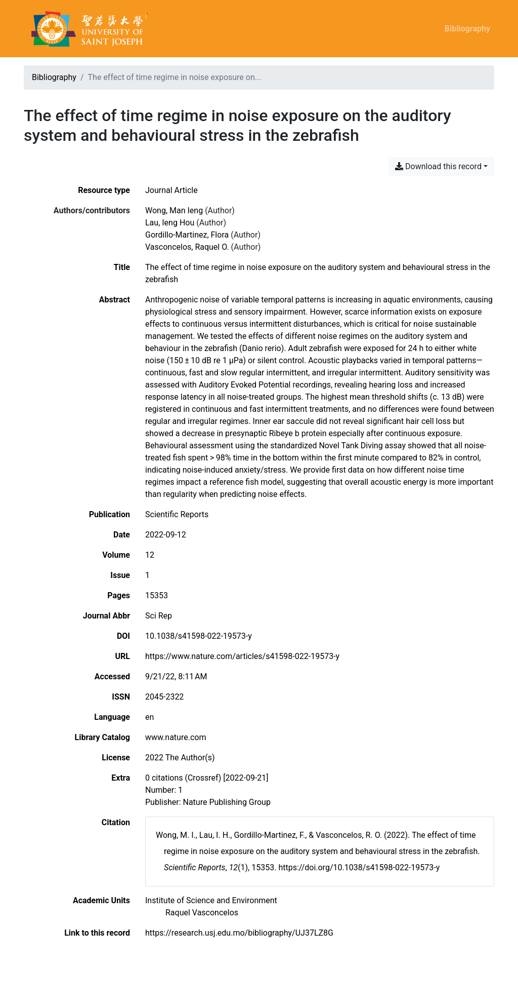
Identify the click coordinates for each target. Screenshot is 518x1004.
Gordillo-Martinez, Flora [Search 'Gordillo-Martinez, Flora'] (187, 235)
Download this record (438, 166)
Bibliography (467, 28)
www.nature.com (175, 737)
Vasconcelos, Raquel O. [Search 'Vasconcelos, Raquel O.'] (187, 247)
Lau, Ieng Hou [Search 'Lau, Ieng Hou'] (169, 222)
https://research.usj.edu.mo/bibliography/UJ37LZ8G (239, 933)
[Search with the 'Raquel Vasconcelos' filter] (201, 912)
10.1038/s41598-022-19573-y (198, 636)
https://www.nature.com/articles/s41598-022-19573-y (242, 656)
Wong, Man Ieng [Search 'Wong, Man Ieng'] (174, 210)
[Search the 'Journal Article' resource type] (171, 190)
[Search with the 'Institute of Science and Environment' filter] (211, 900)
